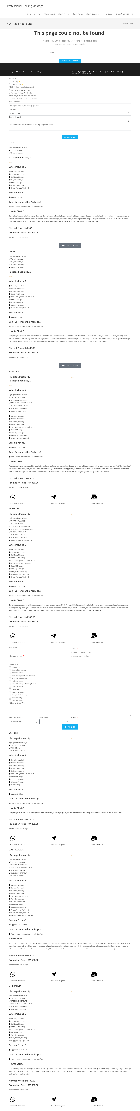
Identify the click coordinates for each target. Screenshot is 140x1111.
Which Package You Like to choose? (21, 89)
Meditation (16, 669)
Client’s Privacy (100, 74)
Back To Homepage (70, 63)
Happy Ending (17, 700)
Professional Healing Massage (25, 6)
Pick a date (13, 111)
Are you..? (12, 81)
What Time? (44, 720)
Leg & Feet (16, 692)
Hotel (20, 101)
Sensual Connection (19, 672)
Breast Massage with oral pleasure (24, 686)
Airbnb (27, 101)
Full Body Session (18, 683)
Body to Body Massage (20, 697)
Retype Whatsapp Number (79, 658)
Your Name (13, 650)
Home (73, 74)
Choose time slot (15, 119)
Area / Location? (14, 104)
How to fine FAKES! (87, 75)
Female (74, 655)
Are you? (73, 651)
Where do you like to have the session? (22, 98)
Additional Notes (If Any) (17, 705)
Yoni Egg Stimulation (19, 680)
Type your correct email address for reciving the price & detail (31, 127)
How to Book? (76, 75)
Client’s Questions (122, 74)
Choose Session (14, 666)
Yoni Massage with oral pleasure (23, 678)
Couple (82, 655)
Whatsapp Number (16, 658)
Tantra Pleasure (17, 675)
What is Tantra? (89, 74)
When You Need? (15, 720)
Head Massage (17, 702)
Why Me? (80, 74)
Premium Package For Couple (21, 95)
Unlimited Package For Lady (20, 92)
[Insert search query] (70, 52)
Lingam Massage (18, 694)
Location (73, 720)
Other (34, 101)
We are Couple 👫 (17, 86)
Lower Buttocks (17, 689)
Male (89, 655)
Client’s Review (111, 74)
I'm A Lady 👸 (15, 84)
